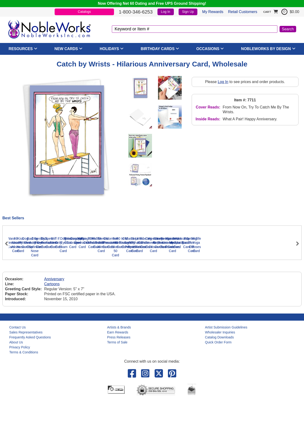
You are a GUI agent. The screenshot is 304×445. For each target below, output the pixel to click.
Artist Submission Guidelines (226, 372)
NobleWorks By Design (266, 49)
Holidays (109, 49)
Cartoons (52, 329)
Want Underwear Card (32, 296)
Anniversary (54, 324)
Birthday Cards (158, 49)
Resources (21, 49)
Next (295, 263)
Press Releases (118, 382)
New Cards (66, 49)
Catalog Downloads (219, 382)
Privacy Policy (19, 392)
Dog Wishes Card (175, 296)
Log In (165, 12)
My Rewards (212, 12)
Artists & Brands (119, 372)
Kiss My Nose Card (127, 296)
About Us (16, 387)
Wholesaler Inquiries (220, 377)
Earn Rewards (117, 377)
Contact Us (17, 372)
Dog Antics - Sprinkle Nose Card (270, 298)
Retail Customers (242, 12)
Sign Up (188, 12)
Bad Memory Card (222, 296)
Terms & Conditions (23, 397)
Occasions (207, 49)
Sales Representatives (26, 377)
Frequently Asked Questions (30, 382)
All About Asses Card (79, 296)
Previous (8, 263)
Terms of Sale (117, 387)
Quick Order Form (218, 387)
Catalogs (84, 12)
